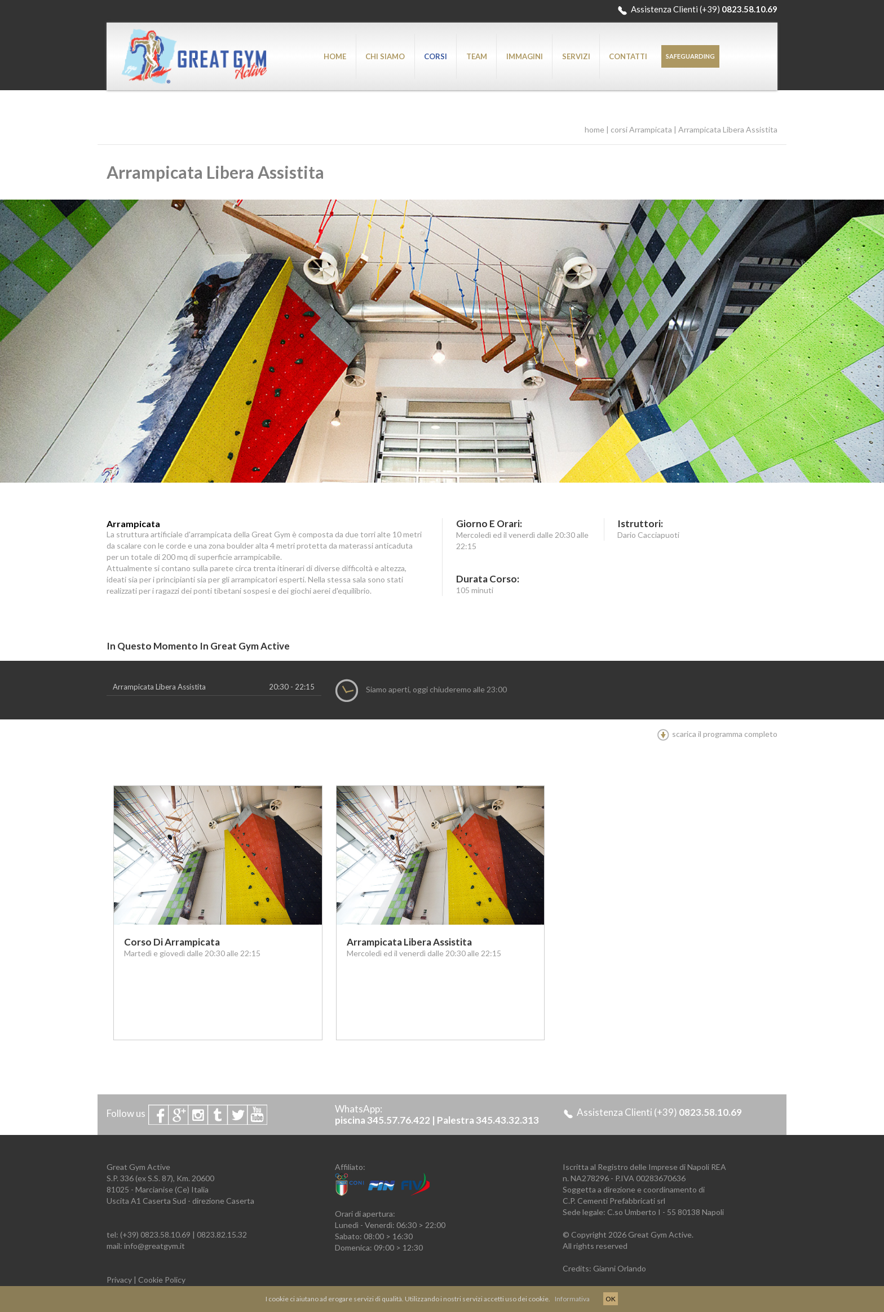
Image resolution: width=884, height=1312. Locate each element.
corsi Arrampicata (641, 129)
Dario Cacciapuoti (648, 535)
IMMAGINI (524, 56)
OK (610, 1299)
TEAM (476, 56)
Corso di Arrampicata (172, 942)
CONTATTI (628, 56)
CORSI (435, 56)
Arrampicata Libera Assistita (727, 129)
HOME (335, 56)
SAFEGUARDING (690, 56)
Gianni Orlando (619, 1268)
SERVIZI (576, 56)
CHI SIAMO (385, 56)
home (594, 129)
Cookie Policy (161, 1279)
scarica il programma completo (717, 734)
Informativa (572, 1299)
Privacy (119, 1279)
